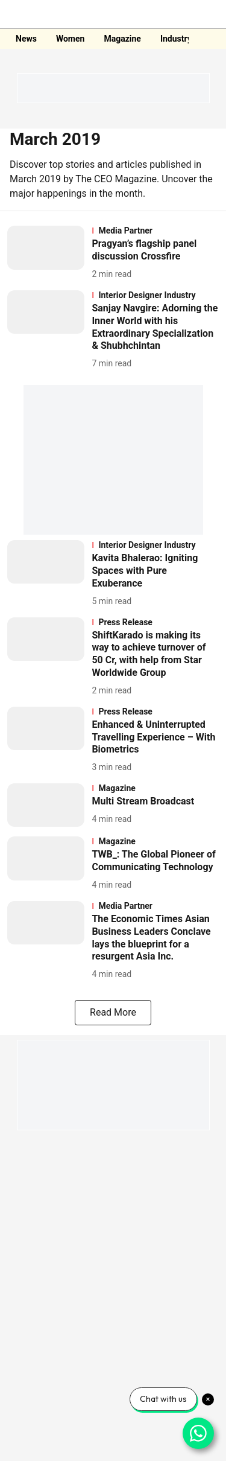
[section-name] (155, 230)
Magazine (122, 38)
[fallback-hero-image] (49, 253)
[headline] (155, 250)
